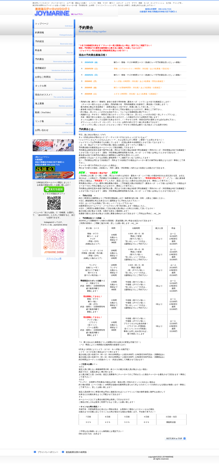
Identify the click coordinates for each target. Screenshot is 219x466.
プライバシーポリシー (48, 452)
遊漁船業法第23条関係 (76, 452)
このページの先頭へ (175, 438)
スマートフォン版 (53, 258)
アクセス (53, 145)
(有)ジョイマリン (75, 12)
